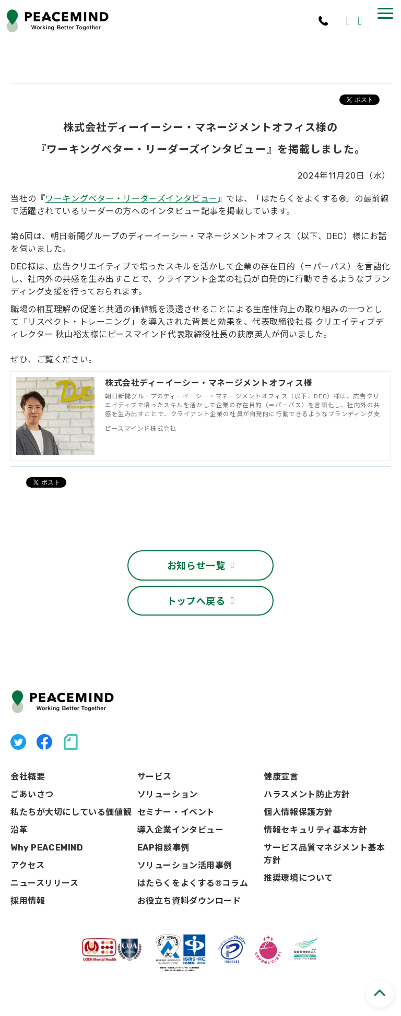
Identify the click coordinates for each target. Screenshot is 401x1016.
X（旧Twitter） (18, 732)
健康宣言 (281, 767)
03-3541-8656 (324, 20)
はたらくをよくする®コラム (193, 874)
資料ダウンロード (361, 21)
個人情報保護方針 (298, 803)
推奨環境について (298, 868)
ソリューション (167, 785)
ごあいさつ (32, 785)
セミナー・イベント (176, 803)
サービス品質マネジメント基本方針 (324, 844)
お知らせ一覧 (196, 555)
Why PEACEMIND (47, 838)
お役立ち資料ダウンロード (189, 891)
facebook (44, 732)
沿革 (19, 820)
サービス (154, 767)
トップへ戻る (196, 590)
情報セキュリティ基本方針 (315, 820)
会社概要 (27, 767)
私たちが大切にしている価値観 (71, 803)
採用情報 (27, 891)
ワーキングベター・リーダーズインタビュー (131, 199)
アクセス (27, 856)
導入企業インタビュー (180, 820)
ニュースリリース (44, 874)
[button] (385, 13)
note (70, 732)
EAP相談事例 (163, 838)
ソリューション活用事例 (184, 856)
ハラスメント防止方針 (307, 785)
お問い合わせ (349, 21)
